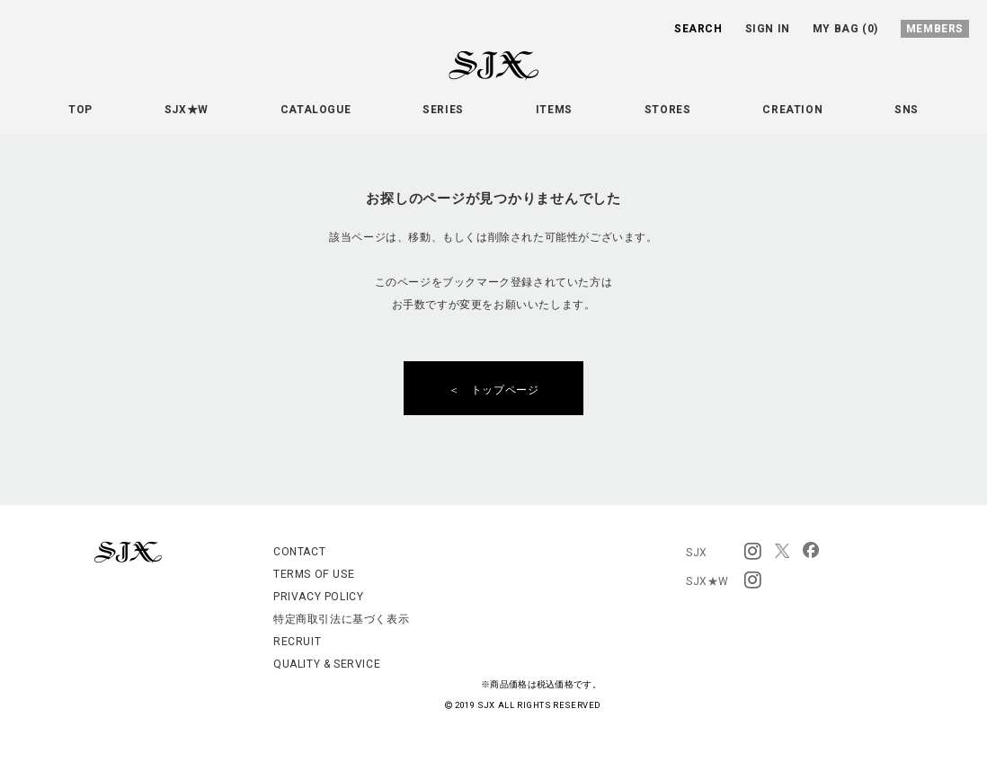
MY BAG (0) (845, 29)
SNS (906, 110)
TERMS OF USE (313, 574)
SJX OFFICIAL (479, 79)
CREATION (792, 110)
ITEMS (554, 110)
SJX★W (186, 110)
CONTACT (299, 552)
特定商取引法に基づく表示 (341, 619)
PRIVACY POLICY (318, 597)
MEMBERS (935, 29)
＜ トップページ (499, 390)
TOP (80, 110)
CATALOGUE (315, 110)
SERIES (443, 110)
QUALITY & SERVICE (326, 664)
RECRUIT (297, 642)
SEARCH (698, 29)
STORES (668, 110)
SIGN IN (767, 29)
